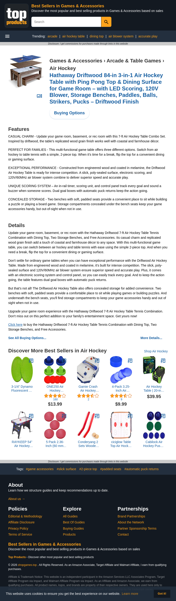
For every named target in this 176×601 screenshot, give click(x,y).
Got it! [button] (162, 593)
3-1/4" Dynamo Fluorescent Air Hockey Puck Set (22, 389)
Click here (15, 324)
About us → (16, 499)
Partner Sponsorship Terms (137, 528)
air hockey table (73, 36)
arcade (53, 36)
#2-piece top (88, 469)
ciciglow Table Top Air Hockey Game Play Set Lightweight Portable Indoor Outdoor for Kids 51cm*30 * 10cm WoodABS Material (121, 444)
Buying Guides (73, 528)
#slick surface (66, 469)
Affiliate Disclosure (21, 522)
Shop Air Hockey (156, 351)
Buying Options (69, 113)
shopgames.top (27, 565)
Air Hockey (63, 68)
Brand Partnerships (131, 516)
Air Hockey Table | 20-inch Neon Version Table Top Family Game (154, 389)
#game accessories (40, 469)
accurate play (147, 36)
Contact (123, 534)
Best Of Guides (74, 522)
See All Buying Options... (27, 338)
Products (69, 534)
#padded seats (110, 469)
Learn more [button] (130, 593)
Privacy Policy (18, 528)
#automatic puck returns (141, 469)
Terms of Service (20, 534)
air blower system (120, 36)
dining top (97, 36)
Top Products (17, 557)
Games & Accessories (76, 61)
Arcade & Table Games (134, 61)
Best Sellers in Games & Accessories (67, 6)
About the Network (131, 522)
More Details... (151, 338)
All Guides (70, 516)
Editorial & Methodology (25, 516)
